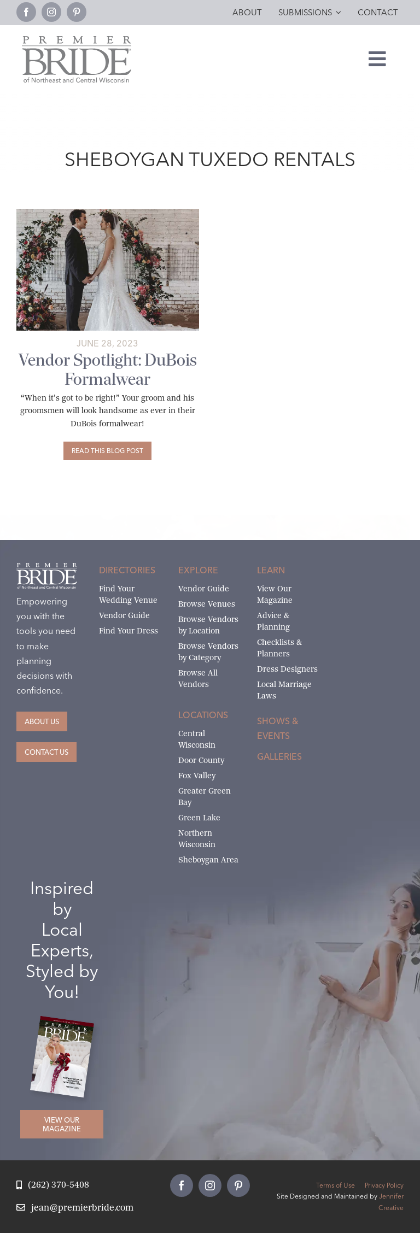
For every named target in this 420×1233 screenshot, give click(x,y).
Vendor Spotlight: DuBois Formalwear (108, 369)
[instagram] (51, 12)
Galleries (279, 756)
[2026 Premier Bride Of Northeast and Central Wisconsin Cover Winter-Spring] (66, 1023)
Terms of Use (335, 1185)
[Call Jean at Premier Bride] (52, 1185)
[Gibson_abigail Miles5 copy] (107, 213)
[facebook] (26, 12)
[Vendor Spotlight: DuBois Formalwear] (107, 451)
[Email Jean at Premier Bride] (74, 1208)
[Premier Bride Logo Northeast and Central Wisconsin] (76, 40)
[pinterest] (76, 12)
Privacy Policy (384, 1185)
